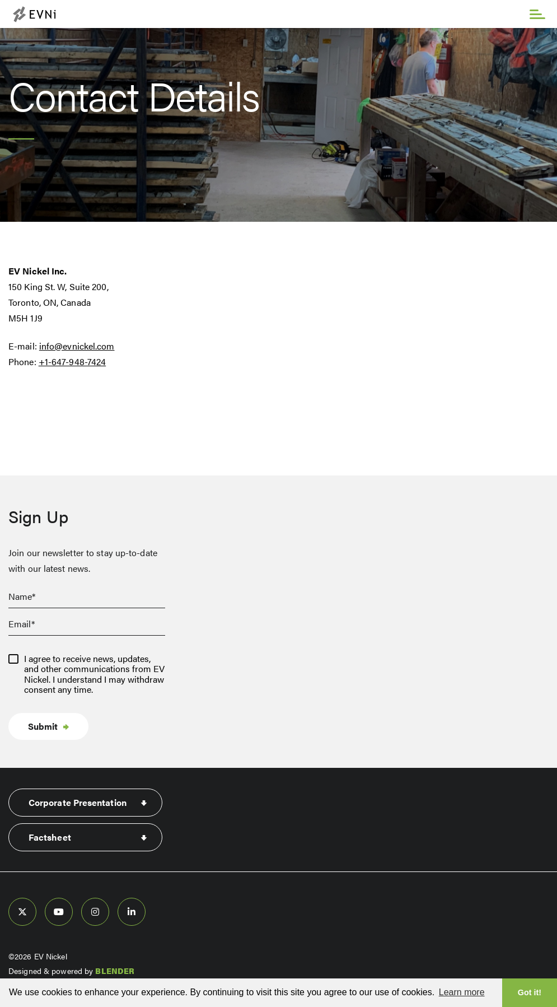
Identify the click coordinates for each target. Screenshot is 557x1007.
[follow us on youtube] (59, 912)
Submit (43, 726)
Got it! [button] (529, 992)
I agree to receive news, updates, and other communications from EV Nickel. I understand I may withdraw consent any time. (94, 674)
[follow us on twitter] (22, 912)
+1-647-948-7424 (72, 361)
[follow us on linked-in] (132, 912)
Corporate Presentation (78, 802)
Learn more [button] (462, 992)
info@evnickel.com (77, 345)
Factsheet (50, 837)
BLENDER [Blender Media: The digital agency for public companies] (114, 970)
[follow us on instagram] (95, 912)
